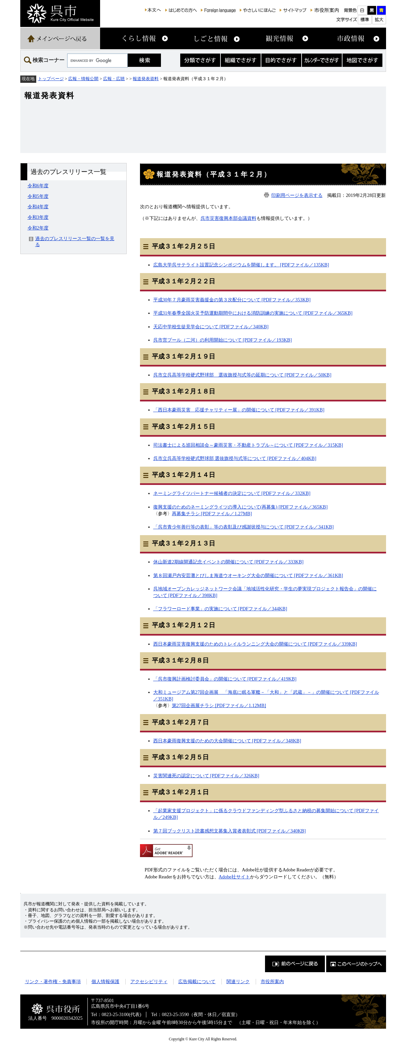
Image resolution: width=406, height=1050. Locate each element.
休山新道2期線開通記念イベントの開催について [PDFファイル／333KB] (228, 561)
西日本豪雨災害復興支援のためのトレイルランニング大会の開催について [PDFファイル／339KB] (255, 644)
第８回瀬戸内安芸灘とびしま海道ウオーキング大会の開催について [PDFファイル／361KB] (248, 575)
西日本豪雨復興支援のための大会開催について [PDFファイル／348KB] (227, 740)
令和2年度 (38, 227)
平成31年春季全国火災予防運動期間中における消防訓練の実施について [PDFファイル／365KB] (253, 313)
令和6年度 (38, 185)
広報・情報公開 (83, 78)
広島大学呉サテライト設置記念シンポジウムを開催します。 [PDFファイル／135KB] (241, 264)
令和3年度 (38, 217)
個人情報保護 (105, 981)
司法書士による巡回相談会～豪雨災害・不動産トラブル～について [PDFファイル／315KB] (248, 445)
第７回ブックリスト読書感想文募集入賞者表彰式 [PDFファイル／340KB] (229, 830)
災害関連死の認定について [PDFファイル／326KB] (206, 775)
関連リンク (238, 981)
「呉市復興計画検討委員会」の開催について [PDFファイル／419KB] (225, 678)
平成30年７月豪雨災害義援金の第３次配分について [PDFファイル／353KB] (232, 299)
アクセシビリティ (149, 981)
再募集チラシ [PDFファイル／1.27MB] (212, 513)
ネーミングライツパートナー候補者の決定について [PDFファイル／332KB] (232, 493)
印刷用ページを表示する (297, 195)
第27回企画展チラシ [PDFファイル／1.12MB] (219, 705)
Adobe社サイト (234, 876)
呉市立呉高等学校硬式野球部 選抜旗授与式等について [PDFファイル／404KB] (235, 458)
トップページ (51, 78)
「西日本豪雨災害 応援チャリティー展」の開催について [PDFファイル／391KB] (239, 409)
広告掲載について (196, 981)
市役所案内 (272, 981)
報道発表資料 (146, 78)
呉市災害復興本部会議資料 (228, 218)
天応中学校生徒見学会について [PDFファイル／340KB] (211, 326)
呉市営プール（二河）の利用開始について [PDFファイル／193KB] (222, 340)
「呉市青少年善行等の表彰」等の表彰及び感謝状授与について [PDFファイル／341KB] (243, 526)
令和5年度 (38, 196)
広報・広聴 (114, 78)
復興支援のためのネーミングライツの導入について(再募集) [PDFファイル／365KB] (240, 507)
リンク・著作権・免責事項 (53, 981)
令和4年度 (38, 206)
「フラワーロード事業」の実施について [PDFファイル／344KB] (220, 608)
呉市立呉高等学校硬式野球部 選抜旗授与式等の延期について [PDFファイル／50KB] (242, 374)
